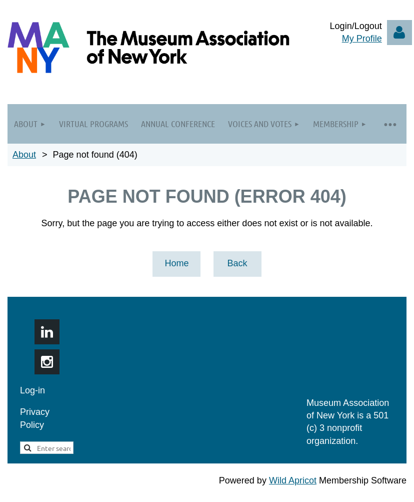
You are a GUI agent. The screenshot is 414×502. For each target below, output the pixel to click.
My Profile (362, 39)
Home (176, 263)
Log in (399, 32)
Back (237, 263)
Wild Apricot (292, 480)
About (24, 155)
